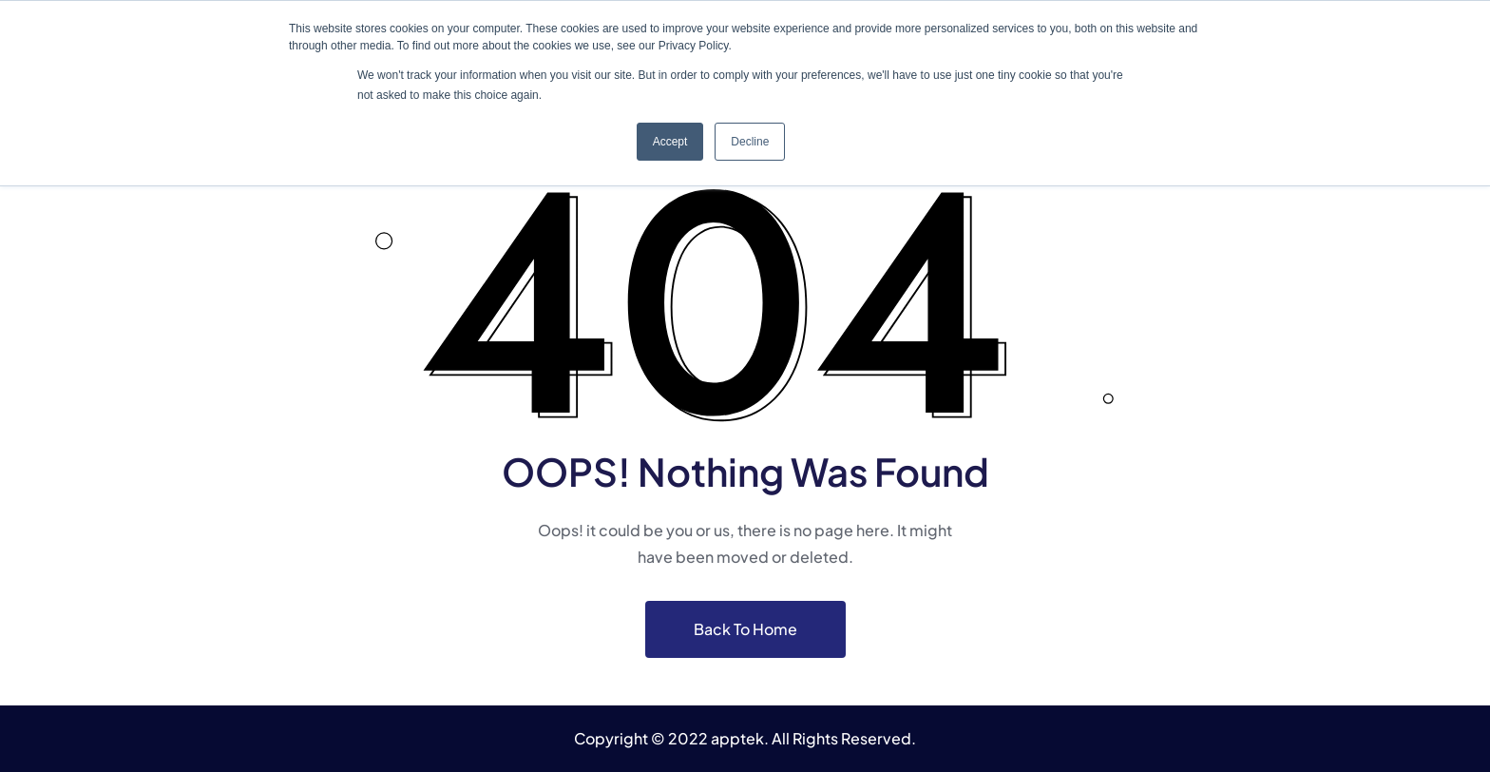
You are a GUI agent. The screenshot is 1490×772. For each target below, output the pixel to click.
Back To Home (745, 629)
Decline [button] (750, 141)
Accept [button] (670, 141)
